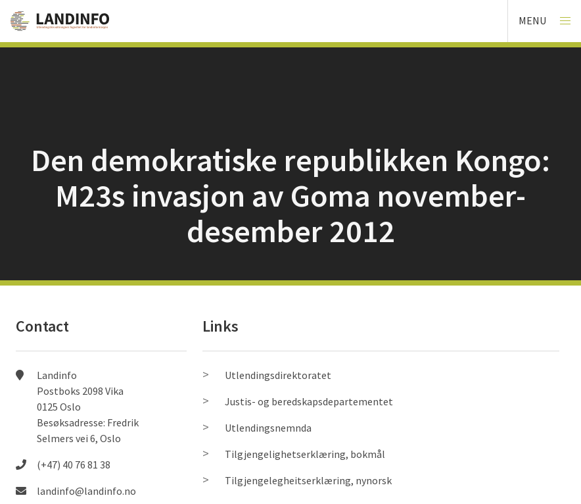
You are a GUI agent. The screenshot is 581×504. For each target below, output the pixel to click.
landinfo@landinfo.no (86, 490)
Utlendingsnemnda (268, 427)
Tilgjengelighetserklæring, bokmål (305, 454)
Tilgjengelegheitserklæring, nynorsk (308, 480)
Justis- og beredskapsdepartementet (309, 401)
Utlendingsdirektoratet (278, 375)
